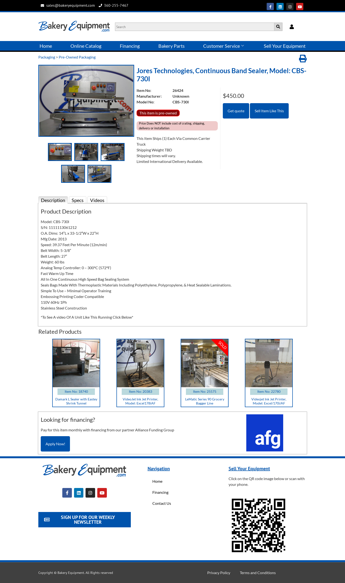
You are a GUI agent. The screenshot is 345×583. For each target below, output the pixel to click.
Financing (130, 46)
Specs (78, 200)
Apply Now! (55, 443)
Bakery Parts (171, 46)
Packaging (46, 57)
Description (53, 200)
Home (46, 46)
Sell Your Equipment (284, 46)
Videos (97, 200)
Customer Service (223, 46)
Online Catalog (85, 46)
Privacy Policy (218, 572)
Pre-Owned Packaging (77, 57)
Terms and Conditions (258, 572)
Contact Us (161, 503)
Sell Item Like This (269, 110)
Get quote (236, 110)
